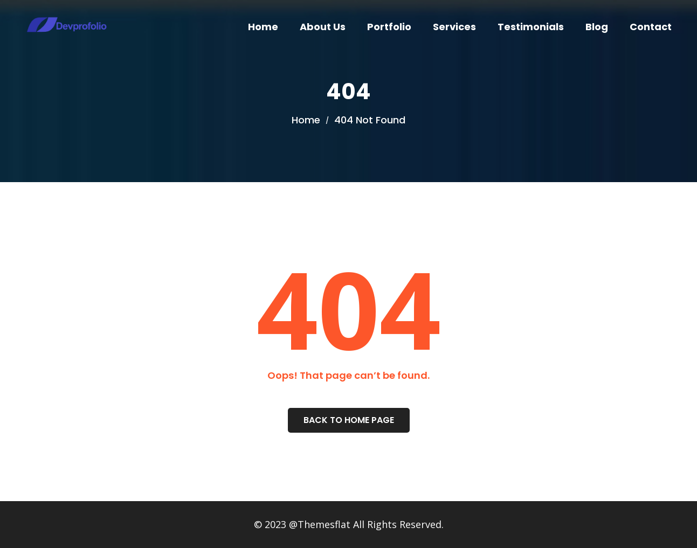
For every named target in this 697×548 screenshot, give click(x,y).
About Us (323, 26)
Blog (596, 26)
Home (263, 26)
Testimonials (531, 26)
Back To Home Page (348, 420)
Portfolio (389, 26)
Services (454, 26)
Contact (651, 26)
